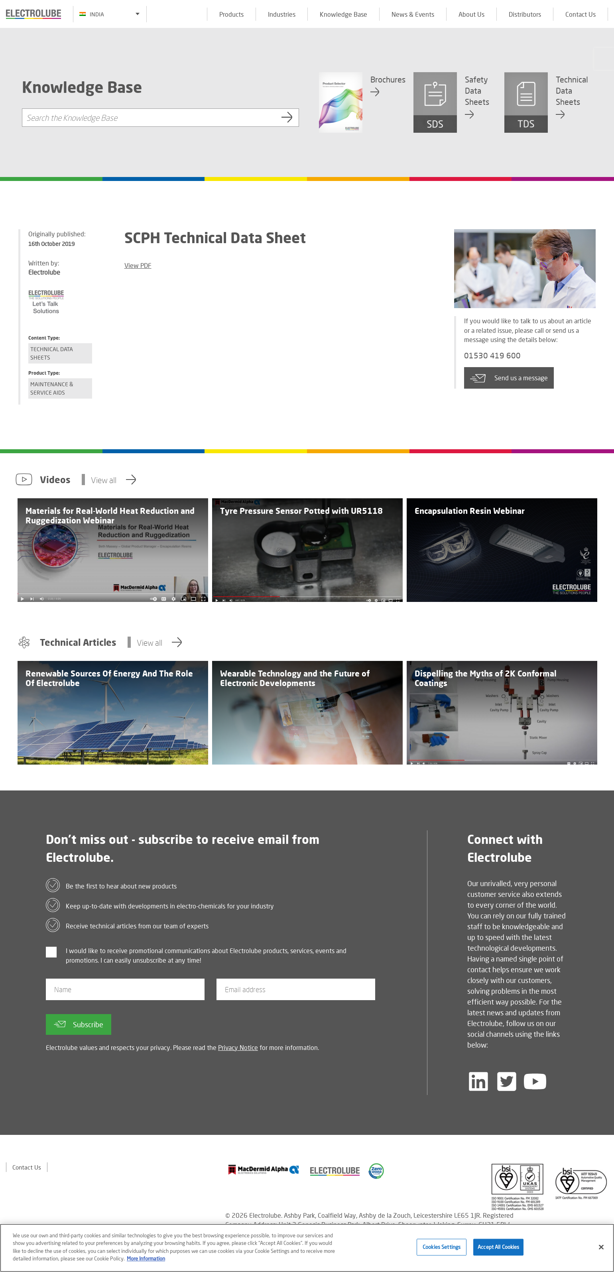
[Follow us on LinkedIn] (478, 1081)
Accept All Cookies (498, 1247)
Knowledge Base (343, 14)
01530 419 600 (497, 356)
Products (231, 14)
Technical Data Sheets (51, 353)
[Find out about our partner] (263, 1169)
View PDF (138, 265)
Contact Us (580, 14)
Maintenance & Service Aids (51, 388)
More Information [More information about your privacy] (146, 1258)
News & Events (413, 14)
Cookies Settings (441, 1247)
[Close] (601, 1247)
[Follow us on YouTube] (535, 1081)
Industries (281, 14)
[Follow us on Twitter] (507, 1081)
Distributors (525, 14)
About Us (471, 14)
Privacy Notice (238, 1047)
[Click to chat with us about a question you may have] (604, 59)
